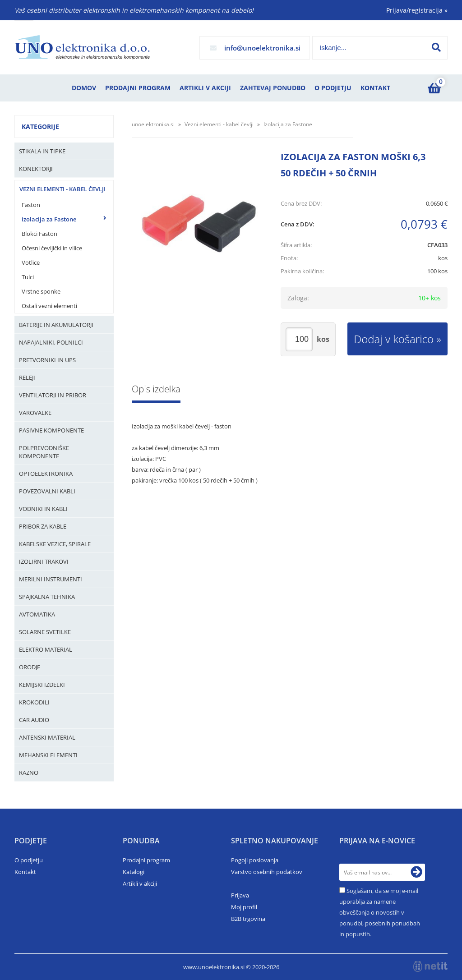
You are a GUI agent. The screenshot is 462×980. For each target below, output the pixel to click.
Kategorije (40, 126)
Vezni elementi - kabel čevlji (62, 189)
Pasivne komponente (51, 430)
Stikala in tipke (42, 151)
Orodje (29, 667)
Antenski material (47, 737)
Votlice (31, 262)
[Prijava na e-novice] (416, 872)
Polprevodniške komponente (44, 452)
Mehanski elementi (48, 755)
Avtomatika (37, 614)
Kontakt (375, 87)
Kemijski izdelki (42, 685)
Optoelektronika (46, 473)
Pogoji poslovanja (254, 860)
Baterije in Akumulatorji (56, 325)
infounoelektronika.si (262, 47)
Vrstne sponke (41, 291)
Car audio (34, 720)
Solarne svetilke (45, 632)
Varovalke (35, 413)
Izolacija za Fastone (49, 219)
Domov (84, 87)
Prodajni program (138, 87)
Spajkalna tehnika (47, 597)
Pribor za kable (42, 526)
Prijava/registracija (417, 10)
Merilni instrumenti (50, 579)
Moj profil (244, 907)
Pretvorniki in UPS (47, 360)
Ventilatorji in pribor (52, 395)
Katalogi (133, 872)
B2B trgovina (248, 919)
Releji (27, 377)
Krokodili (34, 702)
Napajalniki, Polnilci (51, 342)
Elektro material (45, 649)
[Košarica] (434, 87)
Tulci (28, 277)
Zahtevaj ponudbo (272, 87)
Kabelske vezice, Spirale (55, 544)
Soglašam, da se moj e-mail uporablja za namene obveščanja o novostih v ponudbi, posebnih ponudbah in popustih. (379, 912)
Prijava (240, 895)
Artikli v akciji (205, 87)
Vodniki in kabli (43, 509)
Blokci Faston (39, 234)
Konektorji (36, 169)
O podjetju (332, 87)
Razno (28, 772)
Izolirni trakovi (44, 561)
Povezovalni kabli (47, 491)
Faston (31, 205)
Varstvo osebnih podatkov (266, 872)
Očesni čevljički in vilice (52, 248)
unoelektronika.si (153, 124)
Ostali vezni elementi (49, 306)
